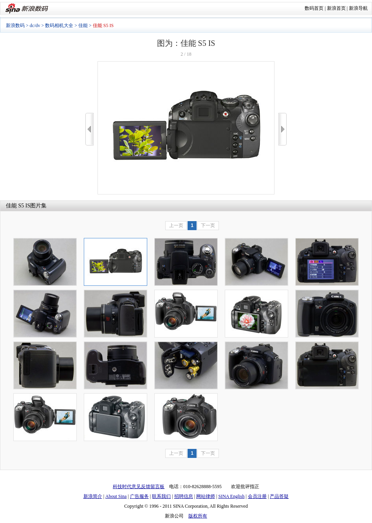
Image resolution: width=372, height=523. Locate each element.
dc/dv (35, 25)
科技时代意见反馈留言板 (138, 486)
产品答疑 (279, 496)
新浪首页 (336, 8)
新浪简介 (92, 496)
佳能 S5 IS (18, 206)
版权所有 (197, 516)
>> (282, 129)
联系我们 (161, 496)
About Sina (115, 496)
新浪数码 (15, 25)
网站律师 (205, 496)
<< (89, 129)
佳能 (83, 25)
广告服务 (139, 496)
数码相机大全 (59, 25)
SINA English (231, 496)
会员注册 (257, 496)
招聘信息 (183, 496)
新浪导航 (358, 8)
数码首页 (314, 8)
